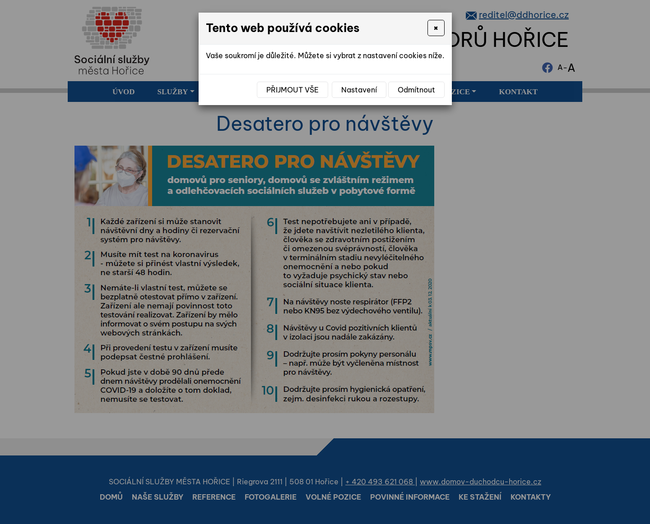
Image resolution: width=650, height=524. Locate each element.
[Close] (435, 28)
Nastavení (359, 89)
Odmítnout (416, 89)
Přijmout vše (292, 89)
